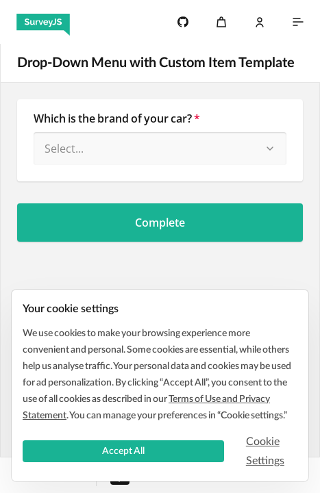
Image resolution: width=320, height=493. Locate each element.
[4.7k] (182, 21)
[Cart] (221, 21)
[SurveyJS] (43, 21)
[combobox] (160, 148)
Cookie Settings (265, 451)
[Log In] (259, 21)
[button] (270, 148)
